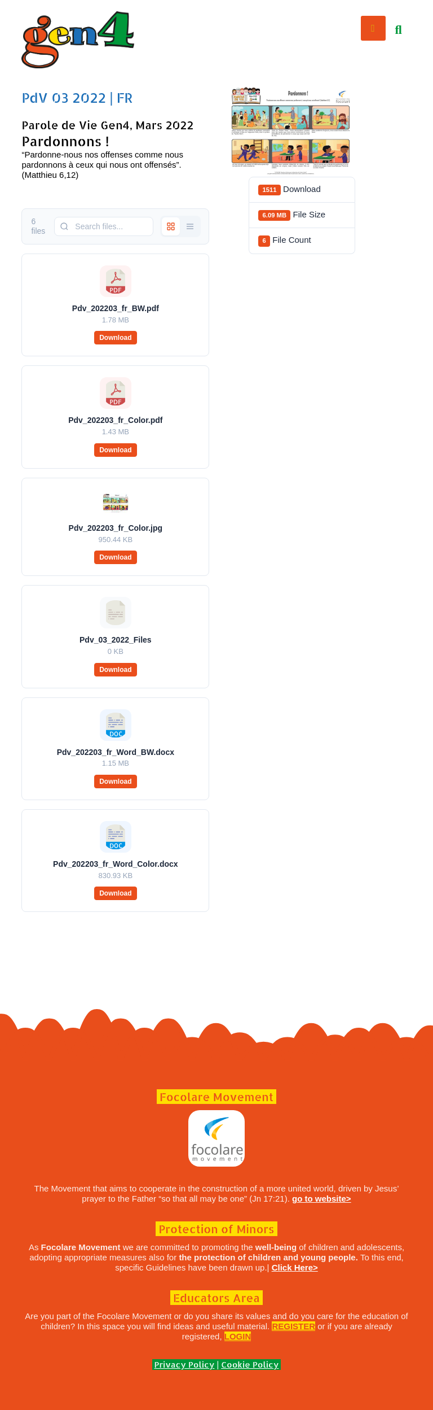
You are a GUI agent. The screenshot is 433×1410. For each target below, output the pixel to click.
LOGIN (237, 1336)
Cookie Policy (250, 1364)
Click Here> (295, 1267)
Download (115, 338)
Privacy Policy (184, 1364)
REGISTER (293, 1326)
